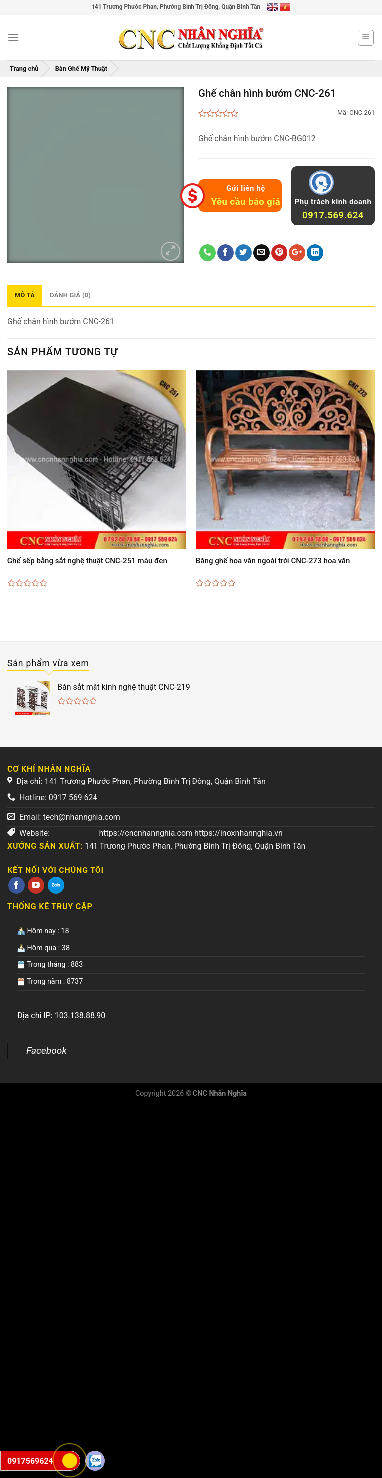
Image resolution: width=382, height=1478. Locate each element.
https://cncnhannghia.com (146, 833)
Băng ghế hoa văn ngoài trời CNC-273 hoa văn (273, 560)
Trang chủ (24, 68)
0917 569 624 (73, 797)
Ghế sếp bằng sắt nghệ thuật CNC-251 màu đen (87, 560)
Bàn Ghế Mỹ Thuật (81, 68)
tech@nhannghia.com (81, 817)
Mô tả (25, 295)
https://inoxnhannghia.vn (238, 833)
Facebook (46, 1050)
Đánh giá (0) (70, 295)
